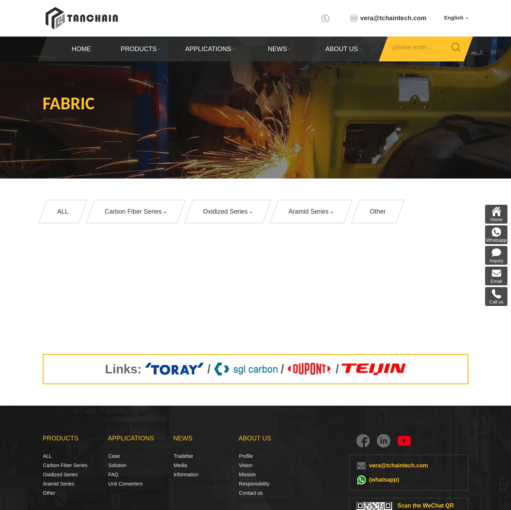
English (456, 18)
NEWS (279, 49)
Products (54, 119)
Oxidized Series (60, 474)
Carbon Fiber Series (51, 465)
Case (114, 456)
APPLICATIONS (210, 49)
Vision (245, 465)
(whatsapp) (384, 480)
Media (180, 465)
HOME (81, 49)
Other (49, 493)
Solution (116, 465)
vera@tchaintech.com (393, 18)
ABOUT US (343, 49)
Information (186, 474)
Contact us (251, 493)
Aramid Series (58, 484)
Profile (246, 456)
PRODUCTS (140, 49)
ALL (47, 456)
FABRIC (87, 119)
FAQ (113, 474)
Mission (247, 474)
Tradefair (183, 456)
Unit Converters (125, 484)
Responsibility (254, 484)
